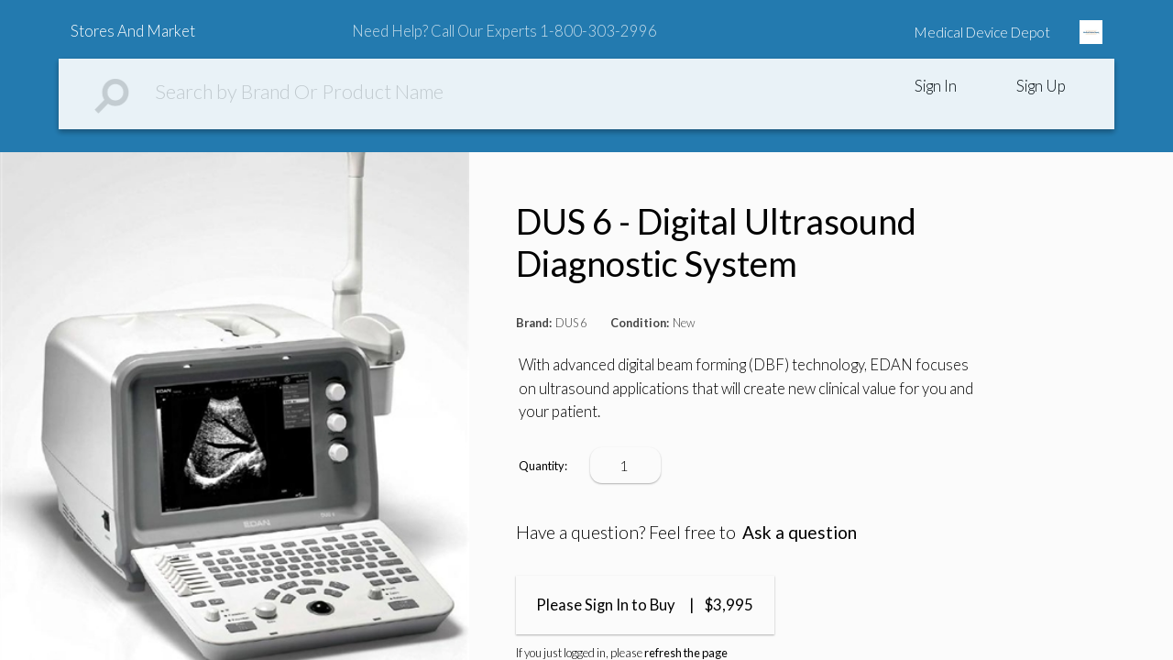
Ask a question (799, 532)
